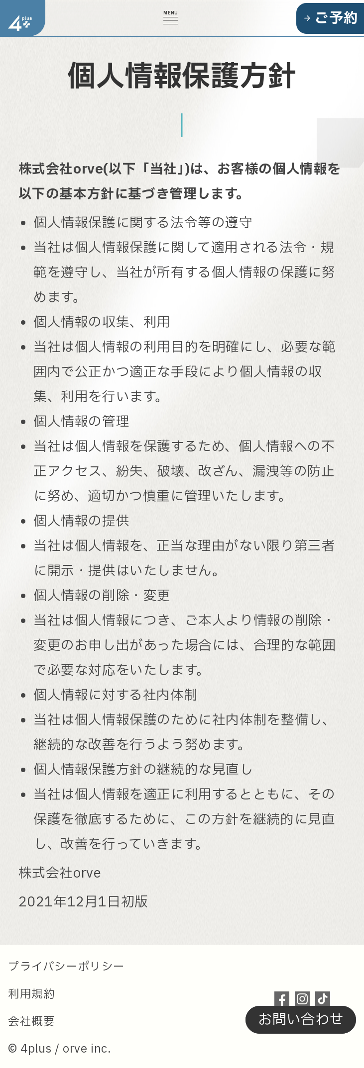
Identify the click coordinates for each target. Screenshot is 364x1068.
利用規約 (31, 994)
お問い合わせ (299, 1020)
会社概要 (31, 1021)
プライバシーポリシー (66, 967)
